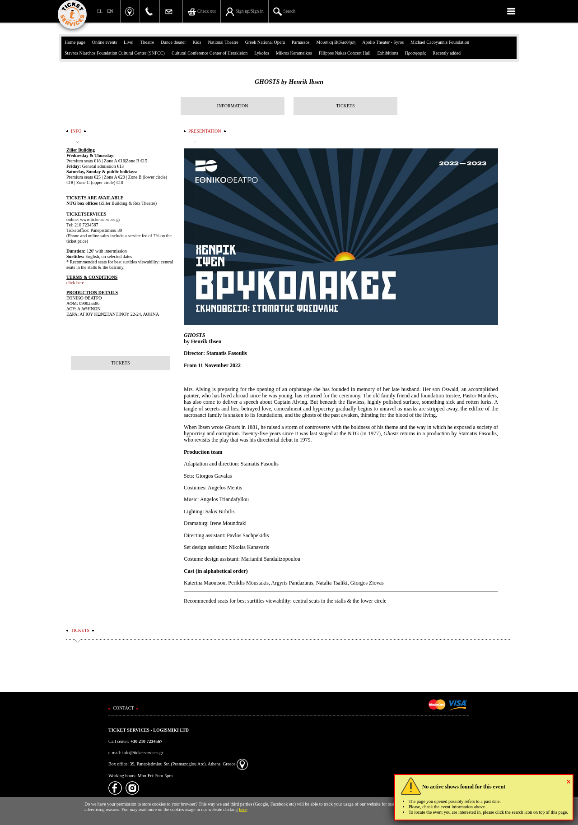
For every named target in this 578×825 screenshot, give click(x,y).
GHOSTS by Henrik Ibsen (289, 81)
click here (75, 282)
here (243, 809)
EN (110, 11)
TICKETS (345, 105)
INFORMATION (232, 105)
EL (100, 11)
